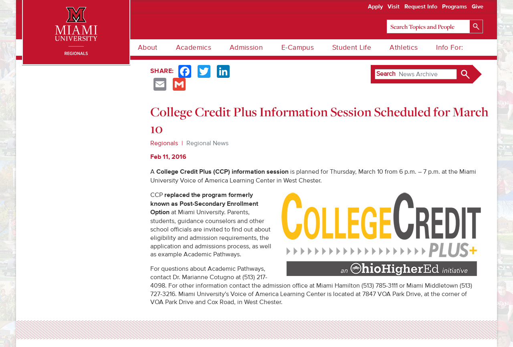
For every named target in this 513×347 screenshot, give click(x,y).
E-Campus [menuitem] (297, 47)
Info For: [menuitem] (449, 47)
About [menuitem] (148, 47)
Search (386, 74)
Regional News (207, 143)
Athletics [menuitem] (404, 47)
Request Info (420, 6)
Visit (394, 6)
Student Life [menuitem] (351, 47)
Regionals (164, 143)
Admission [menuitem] (246, 47)
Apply (375, 6)
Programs (454, 6)
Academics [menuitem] (193, 47)
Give (477, 6)
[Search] (435, 26)
